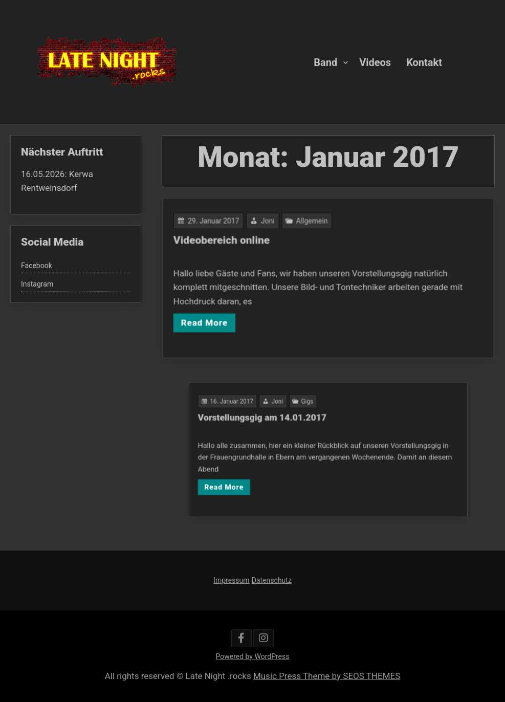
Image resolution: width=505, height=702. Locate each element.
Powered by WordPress (253, 656)
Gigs (310, 408)
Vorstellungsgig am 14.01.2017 (273, 422)
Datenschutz (272, 580)
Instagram (37, 284)
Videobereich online (224, 241)
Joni (269, 222)
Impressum (231, 580)
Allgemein (312, 222)
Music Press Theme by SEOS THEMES (326, 676)
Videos (375, 62)
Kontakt (424, 62)
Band (325, 62)
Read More (207, 321)
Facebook (36, 265)
